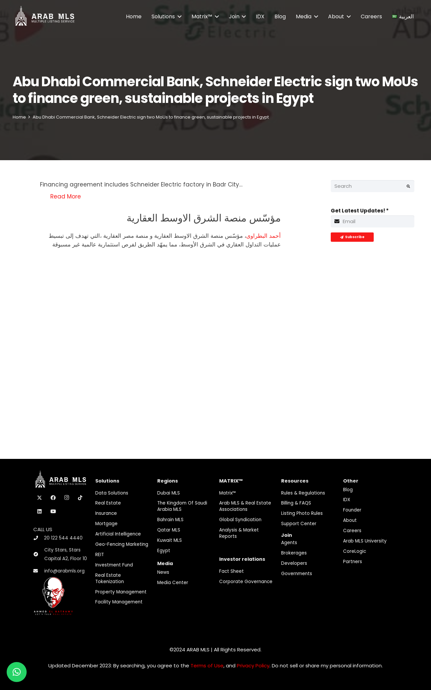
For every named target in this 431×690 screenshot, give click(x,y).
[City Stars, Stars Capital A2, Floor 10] (38, 554)
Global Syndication (240, 520)
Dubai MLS (168, 493)
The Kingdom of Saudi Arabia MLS (182, 506)
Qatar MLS (168, 530)
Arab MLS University (365, 541)
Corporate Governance (245, 581)
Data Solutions (111, 493)
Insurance (106, 513)
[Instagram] (66, 498)
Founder (352, 510)
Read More (65, 196)
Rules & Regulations (303, 493)
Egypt (163, 550)
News (163, 572)
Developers (294, 563)
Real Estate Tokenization (109, 578)
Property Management (121, 592)
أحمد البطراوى (263, 236)
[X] (39, 498)
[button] (178, 16)
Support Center (298, 523)
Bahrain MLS (170, 520)
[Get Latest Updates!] (372, 221)
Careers (352, 530)
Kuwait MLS (169, 540)
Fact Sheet (231, 571)
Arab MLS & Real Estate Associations (245, 506)
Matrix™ (227, 493)
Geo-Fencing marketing (121, 544)
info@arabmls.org (64, 571)
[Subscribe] (352, 237)
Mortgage (106, 523)
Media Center (172, 582)
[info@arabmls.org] (38, 571)
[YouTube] (53, 511)
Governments (296, 573)
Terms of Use (207, 665)
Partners (352, 561)
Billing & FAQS (296, 503)
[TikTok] (80, 498)
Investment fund (114, 565)
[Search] (372, 186)
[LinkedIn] (39, 511)
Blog (348, 490)
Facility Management (119, 602)
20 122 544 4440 (63, 538)
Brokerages (294, 553)
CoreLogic (354, 551)
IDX (346, 500)
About (350, 520)
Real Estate (108, 503)
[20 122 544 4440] (38, 538)
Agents (289, 542)
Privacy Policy (253, 665)
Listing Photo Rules (302, 513)
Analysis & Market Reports (239, 533)
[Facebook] (53, 498)
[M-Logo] (45, 16)
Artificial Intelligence (118, 534)
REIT (99, 554)
